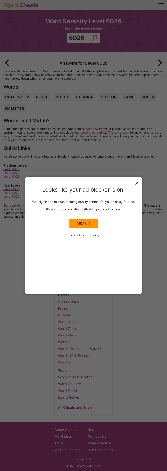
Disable (83, 223)
